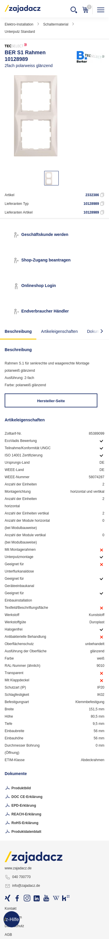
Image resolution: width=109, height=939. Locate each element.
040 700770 (18, 877)
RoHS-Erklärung (21, 823)
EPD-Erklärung (20, 806)
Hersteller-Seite (51, 401)
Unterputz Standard (20, 32)
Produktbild (18, 788)
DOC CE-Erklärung (23, 797)
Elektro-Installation (19, 24)
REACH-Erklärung (23, 814)
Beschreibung (18, 331)
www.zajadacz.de (18, 868)
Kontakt (11, 909)
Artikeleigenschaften (59, 331)
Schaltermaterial (55, 24)
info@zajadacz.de (22, 886)
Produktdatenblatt (23, 832)
